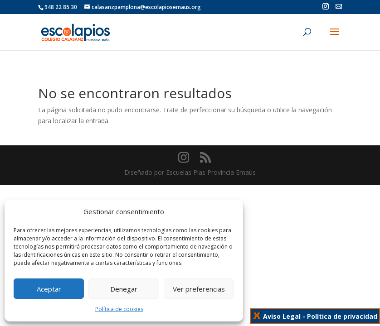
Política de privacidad (342, 316)
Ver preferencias (199, 288)
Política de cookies (119, 309)
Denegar (123, 288)
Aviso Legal (282, 316)
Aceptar (49, 288)
